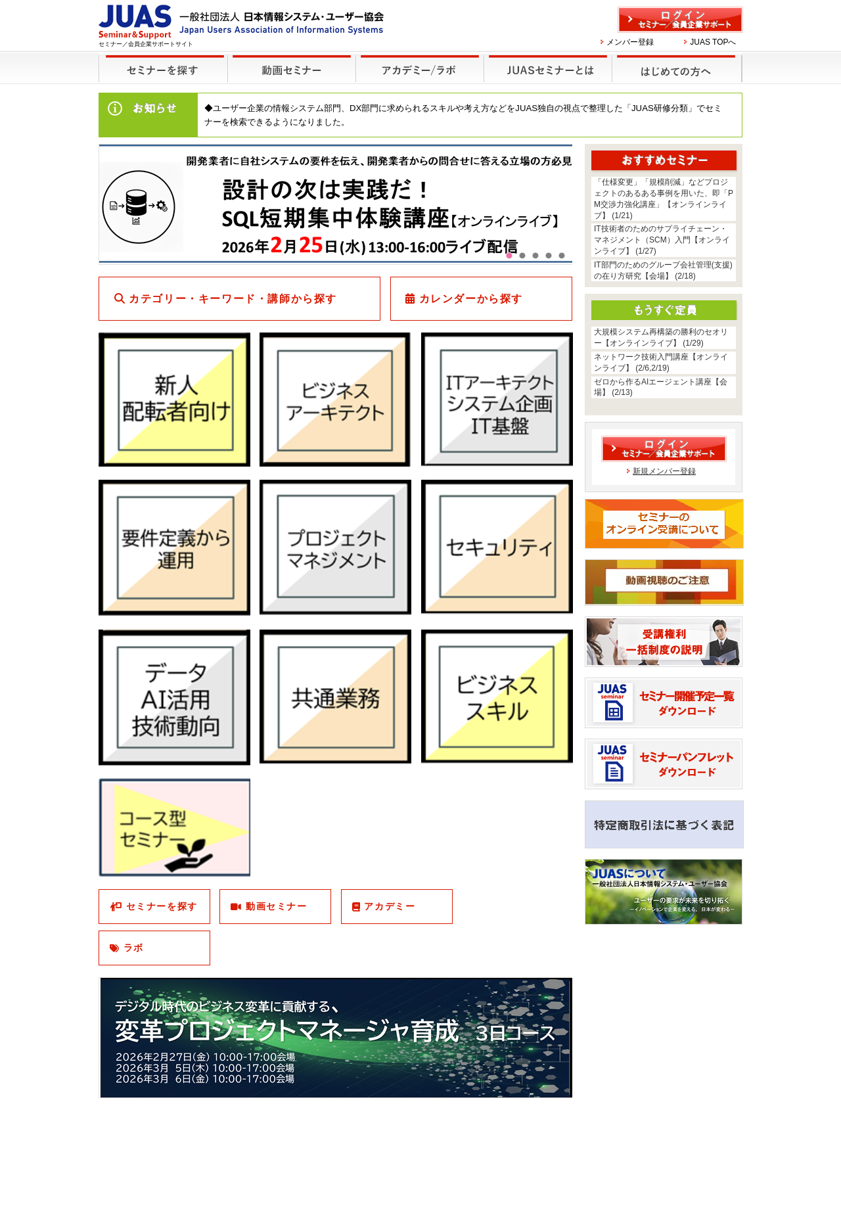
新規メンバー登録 (664, 471)
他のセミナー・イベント (417, 60)
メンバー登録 (630, 42)
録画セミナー (291, 68)
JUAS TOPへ (713, 42)
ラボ (134, 947)
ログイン (680, 20)
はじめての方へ (675, 60)
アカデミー (389, 906)
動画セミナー (276, 906)
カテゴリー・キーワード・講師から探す (233, 298)
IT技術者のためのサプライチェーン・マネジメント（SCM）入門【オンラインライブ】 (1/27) (662, 240)
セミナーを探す (160, 60)
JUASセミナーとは (546, 60)
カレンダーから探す (471, 298)
